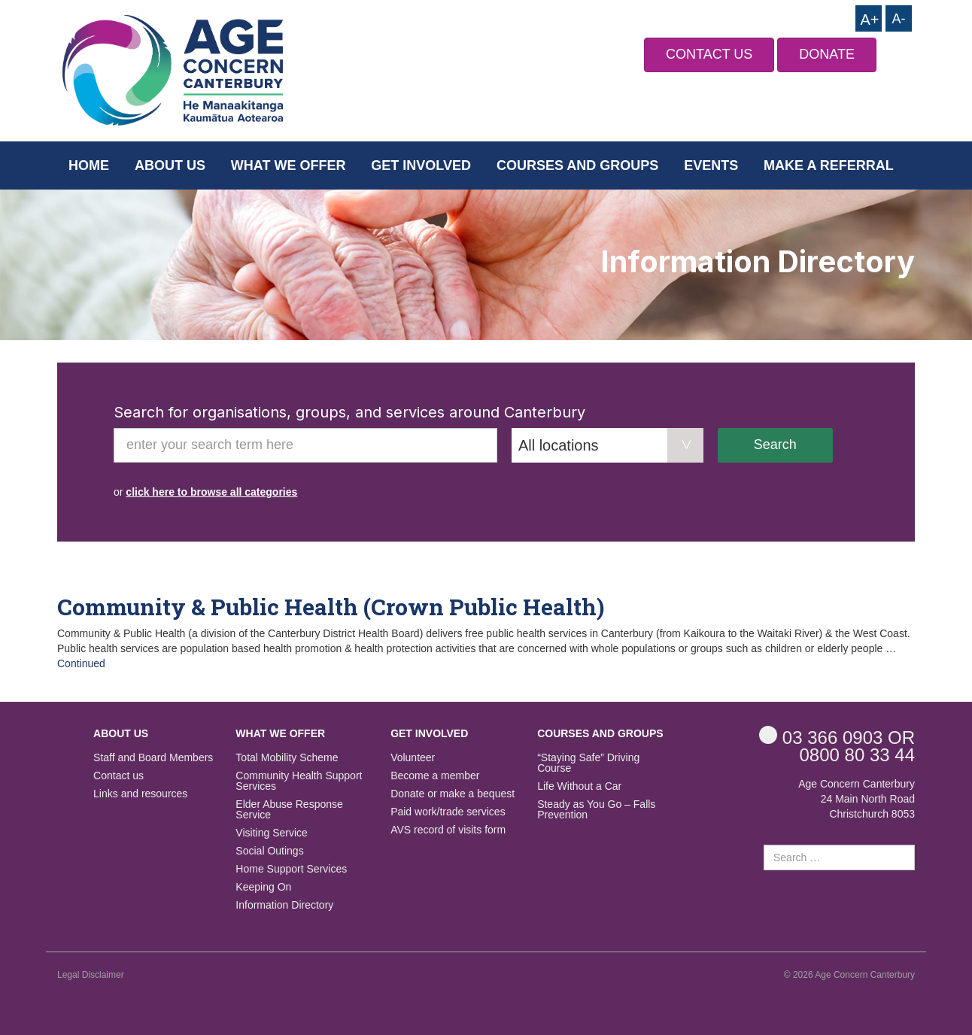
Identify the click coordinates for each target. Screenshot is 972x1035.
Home (88, 165)
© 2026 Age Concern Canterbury (849, 975)
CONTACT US (709, 54)
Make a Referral (829, 165)
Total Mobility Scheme (286, 757)
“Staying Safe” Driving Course (588, 763)
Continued (81, 663)
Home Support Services (291, 869)
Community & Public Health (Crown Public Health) (330, 606)
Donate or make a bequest (452, 794)
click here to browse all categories (211, 492)
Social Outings (269, 851)
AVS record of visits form (448, 830)
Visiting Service (271, 833)
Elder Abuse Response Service (288, 810)
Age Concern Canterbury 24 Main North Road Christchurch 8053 (856, 799)
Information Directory (284, 905)
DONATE (827, 54)
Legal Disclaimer (90, 975)
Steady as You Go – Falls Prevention (596, 810)
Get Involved (421, 165)
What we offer (288, 165)
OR (837, 737)
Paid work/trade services (448, 812)
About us (170, 165)
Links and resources (140, 794)
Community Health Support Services (298, 781)
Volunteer (412, 757)
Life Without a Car (579, 786)
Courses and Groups (577, 165)
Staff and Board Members (153, 757)
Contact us (118, 776)
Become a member (434, 776)
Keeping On (263, 887)
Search (775, 444)
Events (711, 165)
